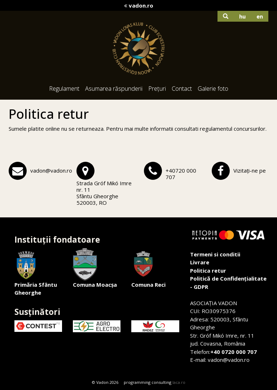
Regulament (64, 88)
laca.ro (178, 382)
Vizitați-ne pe (249, 170)
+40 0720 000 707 (233, 351)
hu (242, 16)
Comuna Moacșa (95, 268)
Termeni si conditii (215, 254)
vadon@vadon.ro (51, 170)
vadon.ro (138, 5)
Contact (182, 88)
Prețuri (157, 88)
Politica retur (208, 270)
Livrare (199, 262)
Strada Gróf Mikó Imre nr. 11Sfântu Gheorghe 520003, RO (104, 193)
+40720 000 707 (181, 173)
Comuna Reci (148, 268)
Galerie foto (213, 88)
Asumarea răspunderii (113, 88)
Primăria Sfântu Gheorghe (35, 272)
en (259, 16)
